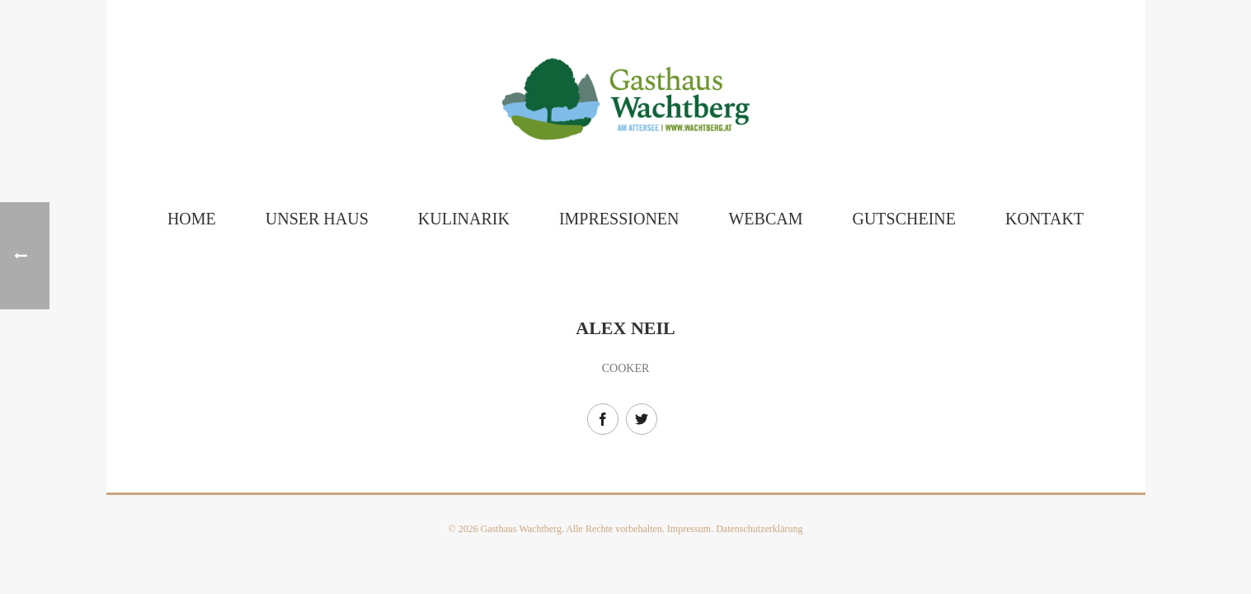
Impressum (689, 529)
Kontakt (1044, 219)
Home (191, 219)
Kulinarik (464, 219)
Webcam (765, 219)
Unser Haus (317, 219)
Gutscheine (904, 219)
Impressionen (619, 219)
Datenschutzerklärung (759, 529)
